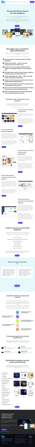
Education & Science (5, 381)
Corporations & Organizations (7, 378)
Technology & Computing (6, 404)
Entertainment (4, 383)
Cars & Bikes (4, 376)
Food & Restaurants (5, 388)
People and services (5, 399)
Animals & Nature (5, 373)
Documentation (30, 440)
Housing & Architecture (6, 392)
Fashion (3, 385)
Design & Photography (6, 380)
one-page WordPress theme (20, 440)
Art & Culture (4, 374)
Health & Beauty (5, 390)
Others (3, 397)
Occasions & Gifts (5, 395)
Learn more (16, 388)
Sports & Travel (4, 402)
